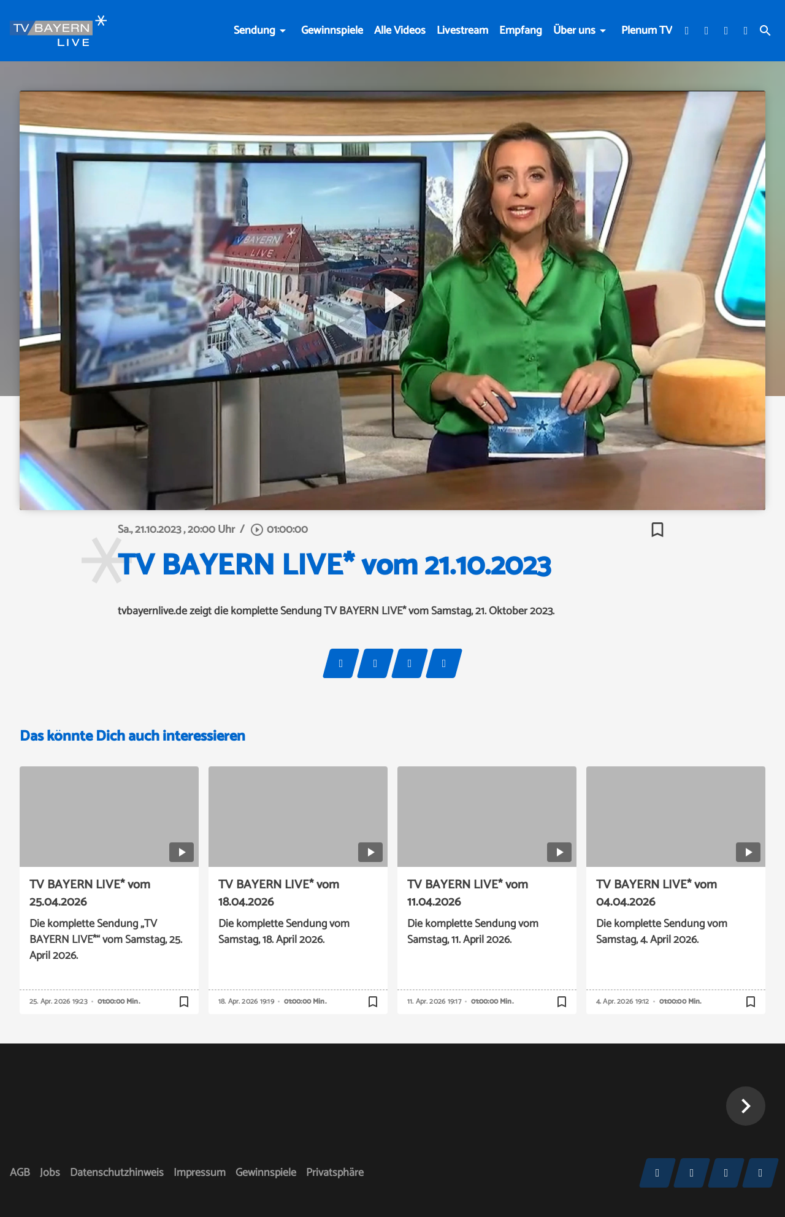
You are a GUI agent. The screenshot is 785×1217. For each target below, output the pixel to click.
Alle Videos (400, 31)
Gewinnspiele (332, 31)
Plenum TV (646, 31)
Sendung (254, 31)
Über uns (574, 31)
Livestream (462, 31)
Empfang (520, 31)
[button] (745, 1106)
